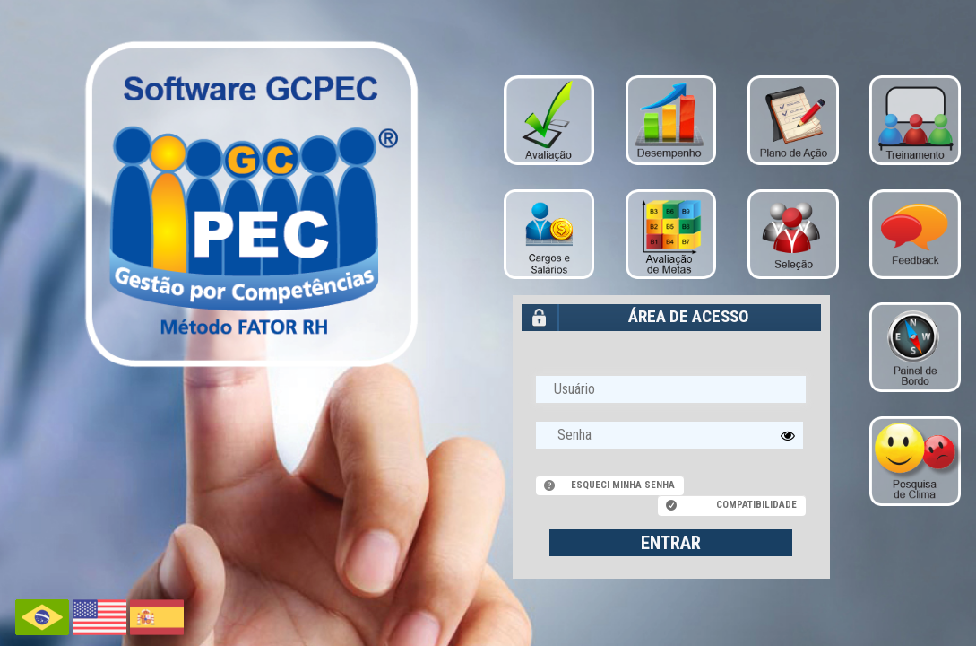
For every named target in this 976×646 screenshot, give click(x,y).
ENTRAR (671, 543)
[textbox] (669, 435)
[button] (788, 435)
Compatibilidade (756, 505)
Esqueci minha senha (623, 485)
